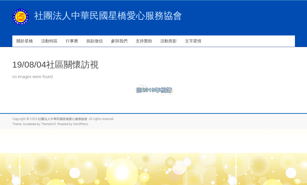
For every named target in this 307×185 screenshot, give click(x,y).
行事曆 (72, 41)
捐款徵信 (94, 41)
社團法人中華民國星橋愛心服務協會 (108, 15)
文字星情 (193, 41)
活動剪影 (168, 41)
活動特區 (49, 41)
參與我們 (119, 41)
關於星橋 (24, 41)
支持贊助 (144, 41)
